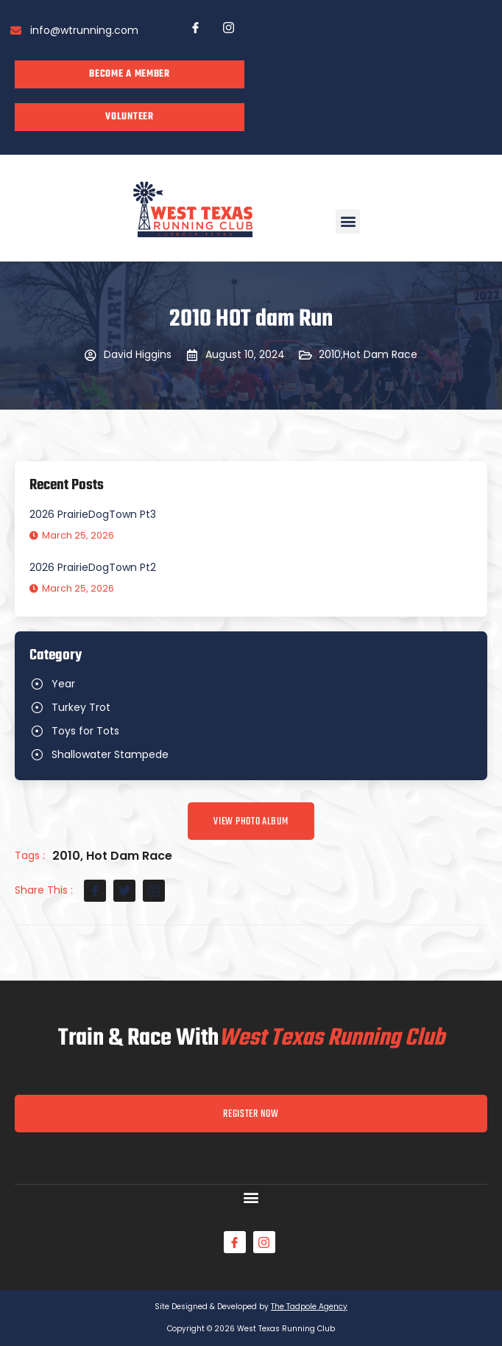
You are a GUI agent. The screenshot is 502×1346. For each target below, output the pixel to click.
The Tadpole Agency (309, 1306)
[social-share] (95, 891)
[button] (348, 221)
